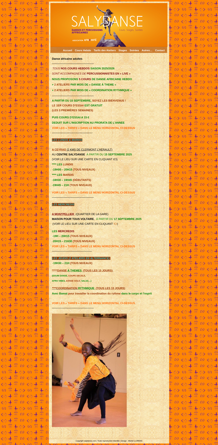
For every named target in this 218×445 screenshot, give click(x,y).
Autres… (147, 50)
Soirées (134, 50)
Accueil (67, 50)
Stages (123, 50)
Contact (160, 50)
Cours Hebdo (83, 50)
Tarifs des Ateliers (105, 50)
